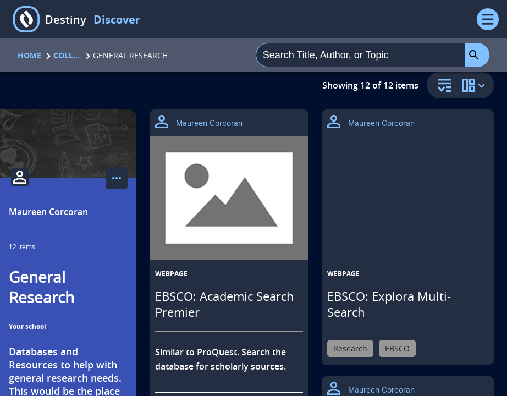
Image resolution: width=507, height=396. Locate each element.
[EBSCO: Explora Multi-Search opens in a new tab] (408, 203)
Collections (67, 55)
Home (29, 55)
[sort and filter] (441, 86)
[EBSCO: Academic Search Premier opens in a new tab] (229, 198)
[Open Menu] (488, 19)
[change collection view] (475, 85)
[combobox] (360, 55)
